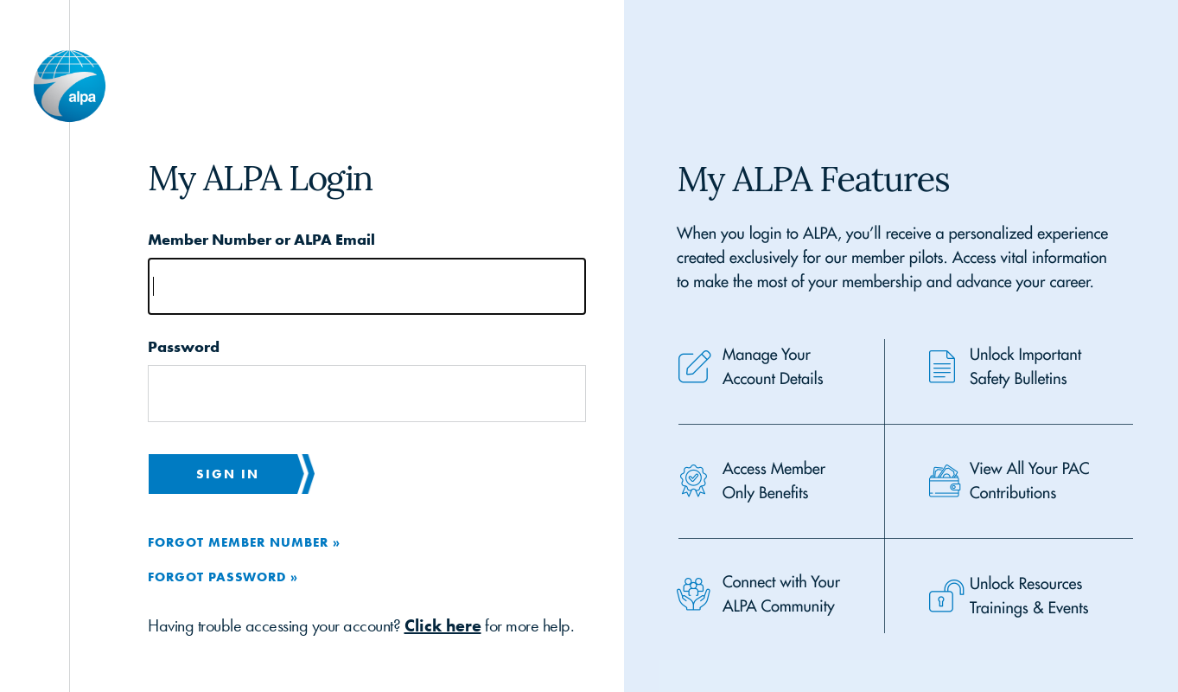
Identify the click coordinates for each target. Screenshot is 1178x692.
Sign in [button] (227, 473)
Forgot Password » (223, 576)
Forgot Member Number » (244, 542)
